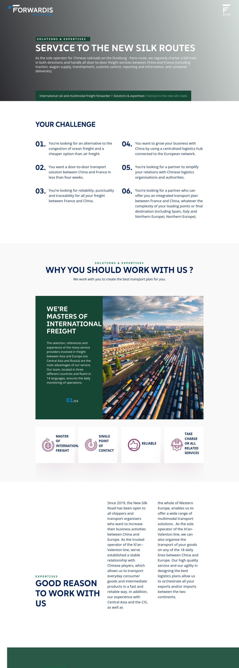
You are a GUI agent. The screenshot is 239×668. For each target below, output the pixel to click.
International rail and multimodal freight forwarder (75, 96)
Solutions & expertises (129, 96)
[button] (58, 400)
